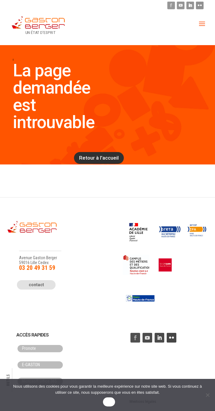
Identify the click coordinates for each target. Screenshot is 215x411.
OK (109, 402)
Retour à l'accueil (99, 158)
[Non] (207, 395)
